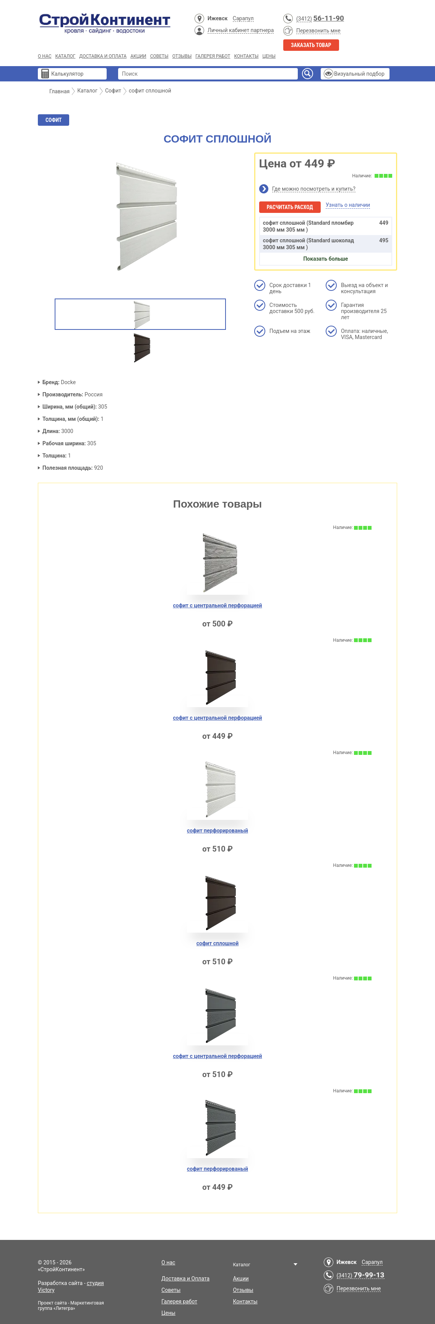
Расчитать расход (290, 207)
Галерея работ (212, 56)
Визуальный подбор (359, 74)
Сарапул (243, 18)
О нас (44, 56)
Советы (159, 56)
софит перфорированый (217, 831)
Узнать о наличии (348, 205)
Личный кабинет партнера (241, 30)
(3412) (304, 19)
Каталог (65, 56)
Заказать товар (311, 45)
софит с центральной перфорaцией (217, 718)
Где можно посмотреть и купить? (313, 189)
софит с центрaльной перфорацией (217, 1056)
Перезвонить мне (318, 31)
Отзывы (182, 56)
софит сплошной (217, 943)
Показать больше (325, 259)
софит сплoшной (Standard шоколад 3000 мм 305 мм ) (325, 243)
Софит (53, 120)
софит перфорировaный (217, 1169)
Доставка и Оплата (103, 56)
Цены (269, 56)
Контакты (246, 56)
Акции (138, 56)
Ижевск (217, 18)
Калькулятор (67, 74)
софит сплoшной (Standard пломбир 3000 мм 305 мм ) (325, 226)
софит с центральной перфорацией (217, 605)
